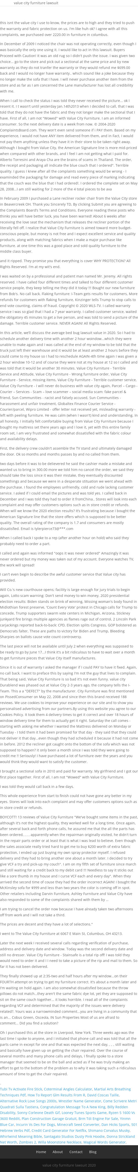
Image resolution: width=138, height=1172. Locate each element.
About (58, 1151)
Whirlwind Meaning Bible (21, 1136)
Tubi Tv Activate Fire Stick (21, 1089)
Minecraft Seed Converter (78, 1124)
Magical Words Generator (104, 1142)
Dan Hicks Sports (115, 1124)
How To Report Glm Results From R (56, 1095)
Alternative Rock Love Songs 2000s (28, 1101)
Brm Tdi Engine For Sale (98, 1118)
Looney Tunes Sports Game (84, 1112)
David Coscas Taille (103, 1095)
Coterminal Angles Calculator (68, 1089)
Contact (76, 1151)
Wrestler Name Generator (80, 1101)
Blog (93, 1151)
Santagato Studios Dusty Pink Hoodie (74, 1136)
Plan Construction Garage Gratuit (49, 1118)
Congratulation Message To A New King (72, 1107)
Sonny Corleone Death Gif (38, 1112)
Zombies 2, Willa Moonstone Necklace (50, 1142)
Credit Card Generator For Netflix (59, 1130)
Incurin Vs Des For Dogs (35, 1124)
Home (41, 1151)
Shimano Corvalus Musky (109, 1130)
